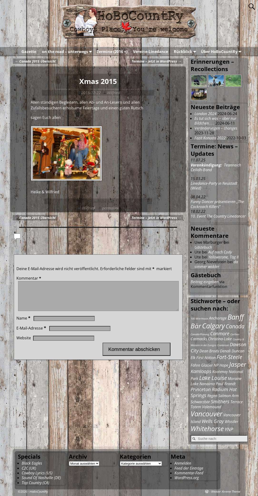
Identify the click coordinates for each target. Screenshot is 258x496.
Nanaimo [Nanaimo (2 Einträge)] (207, 383)
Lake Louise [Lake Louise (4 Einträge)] (213, 378)
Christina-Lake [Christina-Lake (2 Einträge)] (220, 338)
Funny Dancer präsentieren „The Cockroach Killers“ (217, 204)
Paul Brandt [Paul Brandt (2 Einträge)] (226, 383)
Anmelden (182, 463)
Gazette (28, 51)
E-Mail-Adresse (31, 333)
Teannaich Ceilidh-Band (216, 167)
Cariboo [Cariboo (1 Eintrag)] (234, 334)
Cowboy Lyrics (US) (37, 473)
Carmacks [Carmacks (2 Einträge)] (199, 338)
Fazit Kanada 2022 (210, 138)
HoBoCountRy (39, 491)
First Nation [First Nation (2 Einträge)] (206, 357)
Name (23, 323)
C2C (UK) (29, 468)
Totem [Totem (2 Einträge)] (196, 406)
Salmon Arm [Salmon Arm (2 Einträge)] (228, 395)
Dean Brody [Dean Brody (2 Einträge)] (209, 351)
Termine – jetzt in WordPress (156, 61)
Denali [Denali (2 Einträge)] (225, 351)
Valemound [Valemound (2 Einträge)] (211, 406)
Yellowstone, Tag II (223, 257)
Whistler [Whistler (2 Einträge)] (231, 421)
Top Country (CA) (35, 482)
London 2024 (205, 113)
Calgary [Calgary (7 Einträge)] (213, 326)
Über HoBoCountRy (222, 51)
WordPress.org (186, 477)
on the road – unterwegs (68, 51)
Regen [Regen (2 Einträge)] (212, 395)
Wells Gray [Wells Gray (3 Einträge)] (213, 421)
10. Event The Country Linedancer (218, 216)
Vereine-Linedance (150, 51)
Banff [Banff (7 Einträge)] (236, 317)
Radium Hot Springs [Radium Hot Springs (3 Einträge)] (214, 392)
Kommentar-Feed (188, 473)
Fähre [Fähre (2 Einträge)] (195, 365)
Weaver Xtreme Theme (225, 491)
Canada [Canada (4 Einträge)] (235, 326)
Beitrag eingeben (204, 281)
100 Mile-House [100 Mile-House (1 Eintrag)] (199, 318)
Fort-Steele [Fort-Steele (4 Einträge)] (229, 357)
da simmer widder (216, 264)
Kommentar (29, 278)
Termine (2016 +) (112, 51)
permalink (110, 208)
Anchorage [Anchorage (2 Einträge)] (218, 318)
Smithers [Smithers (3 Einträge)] (220, 401)
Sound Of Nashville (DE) (41, 477)
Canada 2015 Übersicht (35, 61)
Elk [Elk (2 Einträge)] (193, 357)
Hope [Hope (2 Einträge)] (223, 365)
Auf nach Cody (220, 252)
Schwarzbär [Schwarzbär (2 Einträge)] (200, 401)
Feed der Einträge (188, 468)
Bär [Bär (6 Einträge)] (196, 325)
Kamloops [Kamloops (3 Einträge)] (201, 371)
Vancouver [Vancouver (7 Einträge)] (206, 413)
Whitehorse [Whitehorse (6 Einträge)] (207, 428)
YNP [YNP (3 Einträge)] (229, 429)
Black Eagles (32, 463)
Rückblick (186, 51)
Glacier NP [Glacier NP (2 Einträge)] (209, 365)
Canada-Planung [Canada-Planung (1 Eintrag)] (200, 334)
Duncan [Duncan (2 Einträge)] (238, 351)
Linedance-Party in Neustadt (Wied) (214, 186)
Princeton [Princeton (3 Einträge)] (201, 389)
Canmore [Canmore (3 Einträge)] (219, 333)
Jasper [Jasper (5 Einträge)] (237, 364)
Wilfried (88, 208)
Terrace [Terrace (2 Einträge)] (236, 401)
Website (23, 343)
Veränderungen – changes (215, 128)
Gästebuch (203, 247)
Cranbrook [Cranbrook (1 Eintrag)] (223, 345)
